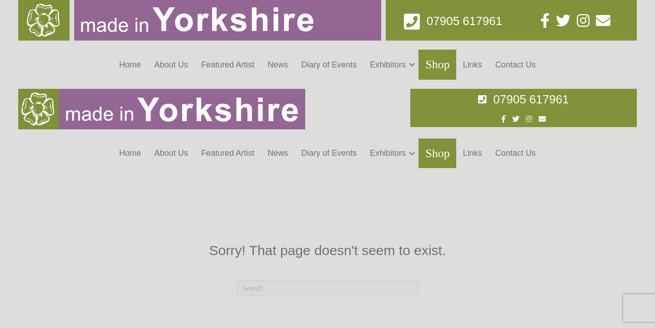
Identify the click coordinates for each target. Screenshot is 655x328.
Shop (437, 64)
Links (472, 64)
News (277, 64)
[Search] (327, 200)
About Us (171, 64)
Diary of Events (329, 64)
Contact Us (515, 64)
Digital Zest (510, 304)
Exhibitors (388, 64)
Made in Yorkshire (69, 304)
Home (130, 64)
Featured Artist (227, 64)
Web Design (455, 304)
